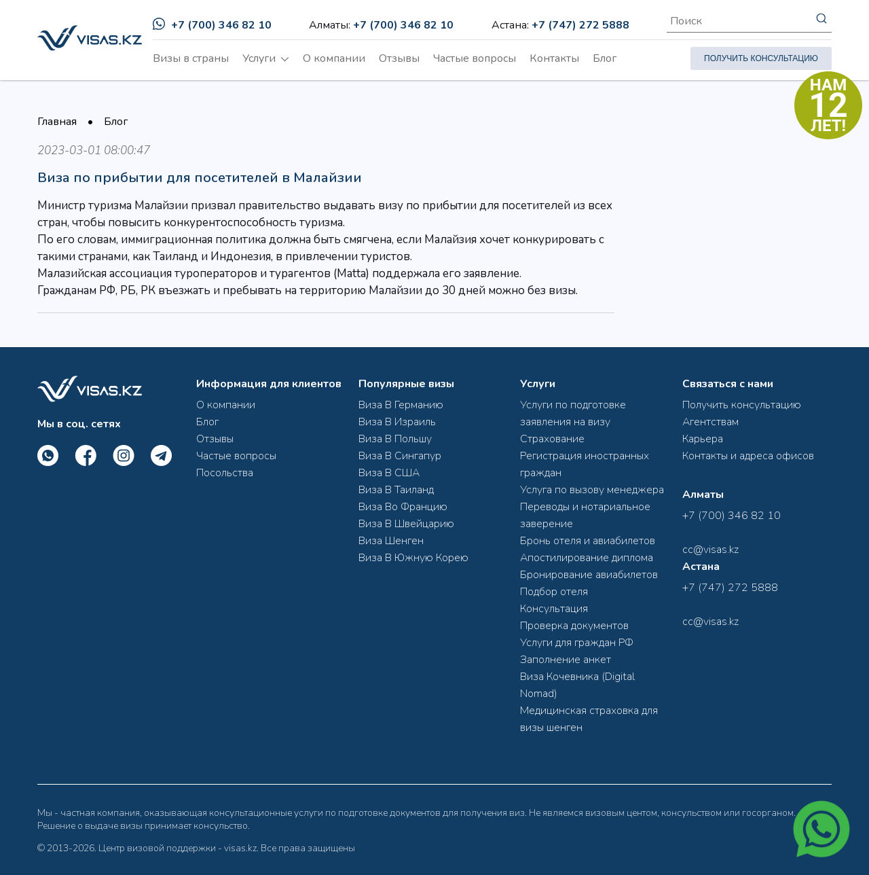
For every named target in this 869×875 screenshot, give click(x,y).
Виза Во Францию (402, 506)
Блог (604, 58)
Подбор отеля (554, 591)
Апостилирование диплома (586, 557)
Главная (57, 121)
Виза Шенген (391, 540)
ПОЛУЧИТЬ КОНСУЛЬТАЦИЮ (761, 58)
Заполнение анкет (565, 659)
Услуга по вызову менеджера (592, 489)
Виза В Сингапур (399, 455)
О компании (334, 58)
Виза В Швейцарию (406, 523)
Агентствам (710, 421)
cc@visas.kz (710, 549)
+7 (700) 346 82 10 (212, 25)
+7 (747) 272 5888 (580, 25)
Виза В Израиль (397, 421)
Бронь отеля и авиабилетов (587, 540)
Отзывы (399, 58)
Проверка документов (574, 625)
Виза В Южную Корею (413, 557)
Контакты (554, 58)
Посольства (224, 472)
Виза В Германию (400, 404)
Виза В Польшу (395, 438)
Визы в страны (191, 58)
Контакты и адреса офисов (748, 455)
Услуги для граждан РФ (576, 642)
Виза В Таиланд (396, 489)
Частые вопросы (474, 58)
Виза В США (389, 472)
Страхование (552, 438)
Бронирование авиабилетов (589, 574)
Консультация (554, 608)
